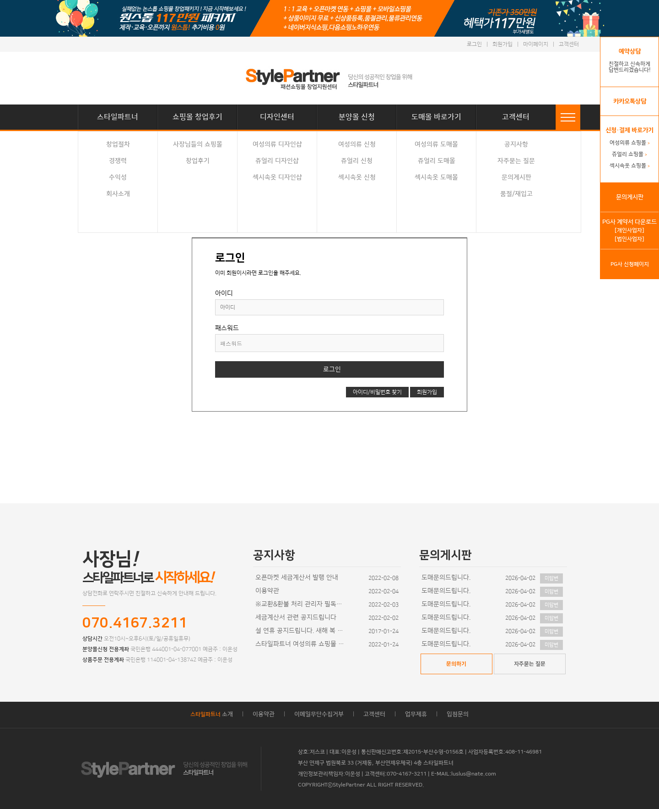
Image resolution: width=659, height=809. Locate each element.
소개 (211, 714)
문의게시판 (516, 177)
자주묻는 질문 (516, 161)
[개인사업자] (629, 230)
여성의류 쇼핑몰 (630, 143)
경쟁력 (118, 161)
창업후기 (198, 161)
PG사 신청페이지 (629, 264)
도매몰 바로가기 (436, 117)
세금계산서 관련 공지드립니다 (295, 617)
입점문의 (458, 714)
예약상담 (630, 51)
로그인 (474, 44)
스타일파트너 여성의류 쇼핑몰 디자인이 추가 (301, 644)
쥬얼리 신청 (357, 161)
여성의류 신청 (357, 144)
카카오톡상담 (629, 101)
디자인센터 (277, 117)
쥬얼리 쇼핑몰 (629, 154)
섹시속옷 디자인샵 (277, 177)
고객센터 (569, 44)
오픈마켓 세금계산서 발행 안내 (296, 577)
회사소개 (118, 194)
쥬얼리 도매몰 (436, 161)
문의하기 (456, 664)
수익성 (118, 177)
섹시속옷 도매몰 (436, 177)
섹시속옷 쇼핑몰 (630, 166)
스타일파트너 (117, 117)
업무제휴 (416, 714)
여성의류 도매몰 (436, 144)
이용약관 (267, 590)
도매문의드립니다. (445, 577)
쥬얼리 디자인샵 (277, 161)
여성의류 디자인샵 (277, 144)
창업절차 (118, 144)
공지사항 (516, 144)
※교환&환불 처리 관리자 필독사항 (301, 604)
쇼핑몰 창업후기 (197, 117)
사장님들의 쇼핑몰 (197, 144)
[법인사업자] (629, 239)
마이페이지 (535, 44)
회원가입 (502, 44)
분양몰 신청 (357, 117)
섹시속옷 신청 (357, 177)
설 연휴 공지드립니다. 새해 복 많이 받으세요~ (301, 630)
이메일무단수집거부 (319, 714)
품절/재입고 (516, 194)
